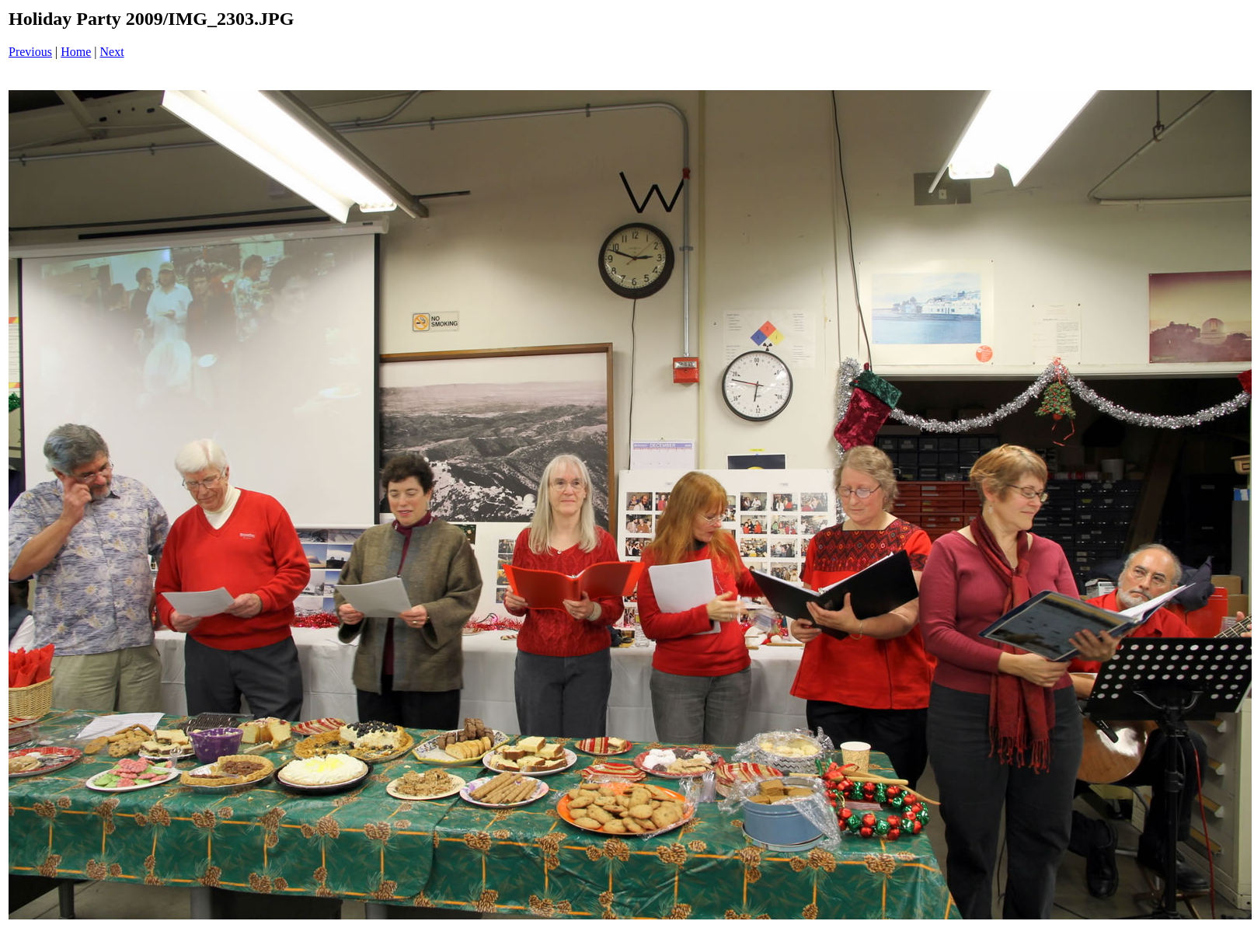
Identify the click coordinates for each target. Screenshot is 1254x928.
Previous (30, 51)
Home (76, 51)
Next (112, 51)
